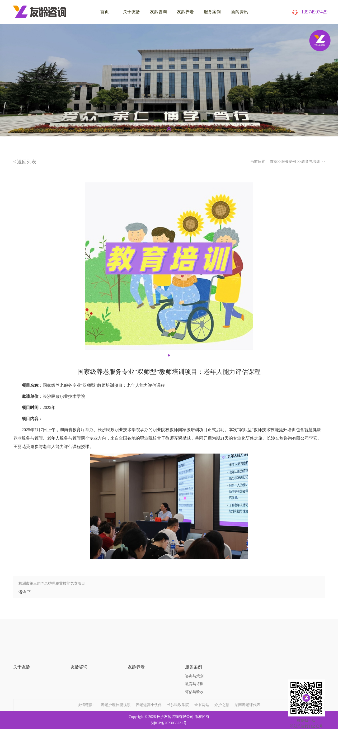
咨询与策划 (194, 659)
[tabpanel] (169, 80)
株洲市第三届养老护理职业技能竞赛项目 (51, 583)
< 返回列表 (24, 161)
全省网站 (201, 699)
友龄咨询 (158, 11)
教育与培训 (194, 667)
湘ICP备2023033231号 (169, 723)
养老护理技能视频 (115, 699)
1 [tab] (169, 129)
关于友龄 (131, 11)
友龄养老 (185, 11)
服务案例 (212, 11)
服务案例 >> (291, 162)
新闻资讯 (239, 11)
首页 (273, 162)
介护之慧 (221, 699)
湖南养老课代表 (247, 699)
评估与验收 (194, 675)
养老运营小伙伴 (149, 699)
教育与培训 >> (313, 162)
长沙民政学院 (178, 699)
